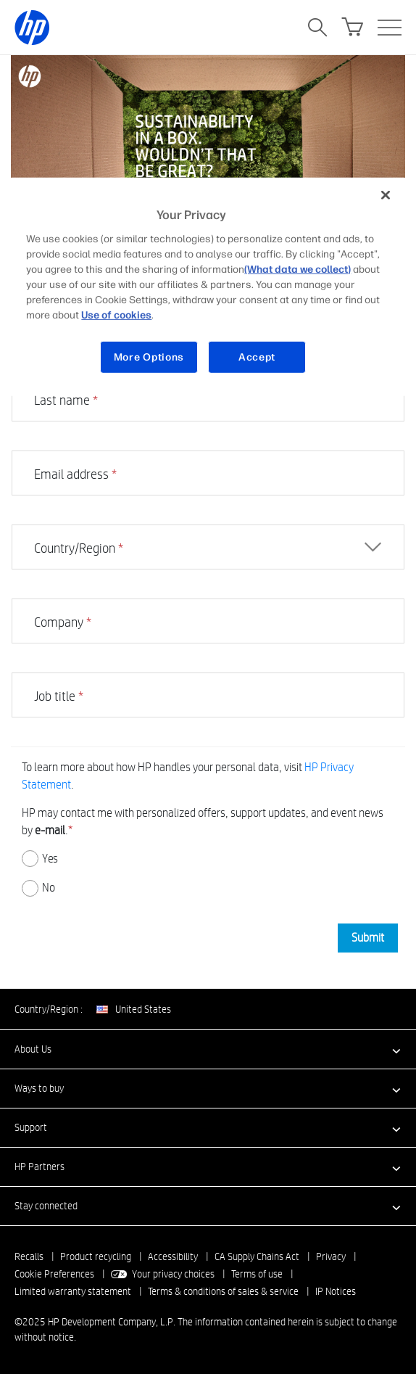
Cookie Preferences (54, 1273)
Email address (75, 474)
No (38, 888)
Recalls (28, 1256)
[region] (207, 287)
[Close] (386, 195)
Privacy (331, 1256)
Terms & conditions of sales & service (223, 1291)
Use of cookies (116, 314)
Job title (58, 696)
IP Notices (335, 1291)
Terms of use (257, 1273)
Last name (66, 400)
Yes (40, 858)
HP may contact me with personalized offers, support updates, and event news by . (202, 821)
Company (62, 622)
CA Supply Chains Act (257, 1256)
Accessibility (173, 1256)
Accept (256, 356)
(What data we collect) (297, 269)
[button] (208, 1049)
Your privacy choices (173, 1273)
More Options (149, 356)
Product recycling (95, 1256)
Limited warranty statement (72, 1291)
